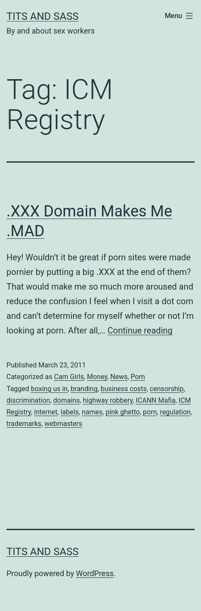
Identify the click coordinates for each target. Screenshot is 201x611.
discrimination (28, 400)
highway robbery (108, 400)
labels (70, 412)
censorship (166, 389)
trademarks (23, 424)
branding (84, 389)
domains (66, 400)
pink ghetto (122, 412)
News (118, 377)
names (92, 412)
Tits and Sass (42, 16)
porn (150, 412)
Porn (138, 377)
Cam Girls (68, 377)
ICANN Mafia (155, 400)
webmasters (63, 424)
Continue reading (140, 330)
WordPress (95, 573)
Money (97, 377)
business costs (124, 389)
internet (45, 412)
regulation (175, 412)
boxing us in (49, 389)
